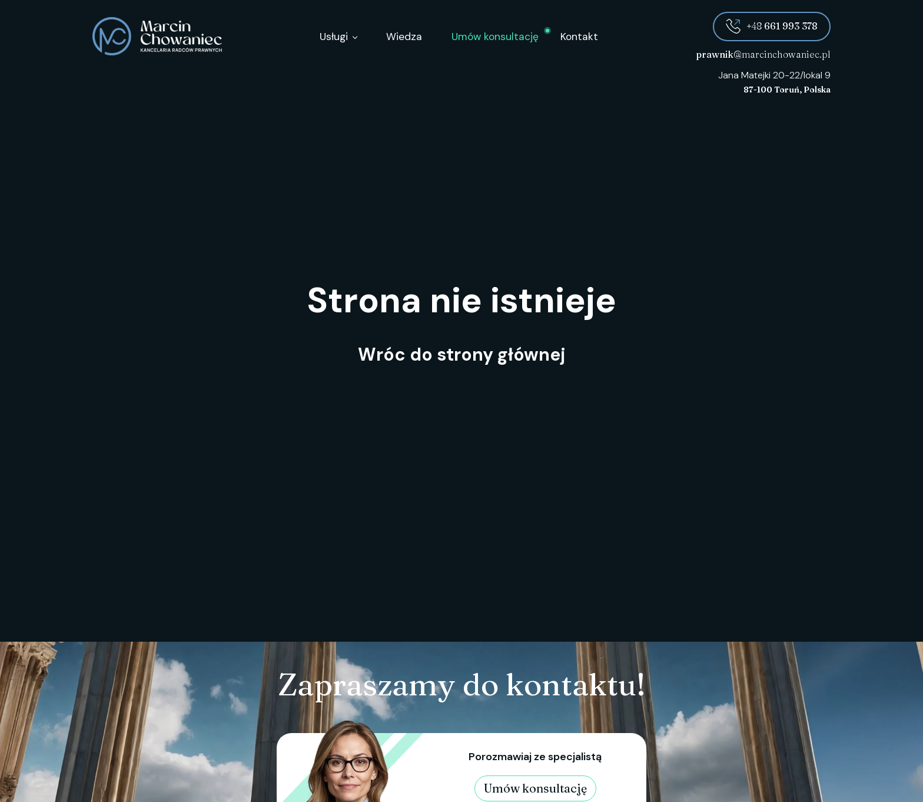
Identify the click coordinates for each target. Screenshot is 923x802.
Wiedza (404, 36)
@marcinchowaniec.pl (763, 54)
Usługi (334, 36)
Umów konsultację (495, 36)
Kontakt (579, 36)
